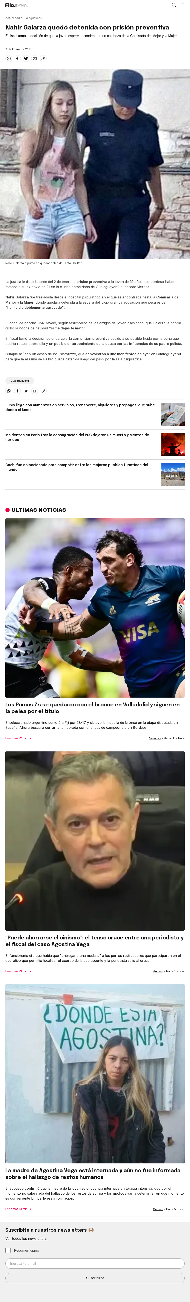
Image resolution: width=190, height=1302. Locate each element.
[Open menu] (182, 5)
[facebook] (17, 58)
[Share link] (43, 58)
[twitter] (26, 58)
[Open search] (174, 5)
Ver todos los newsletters (26, 1238)
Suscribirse (95, 1278)
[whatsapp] (8, 58)
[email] (34, 58)
